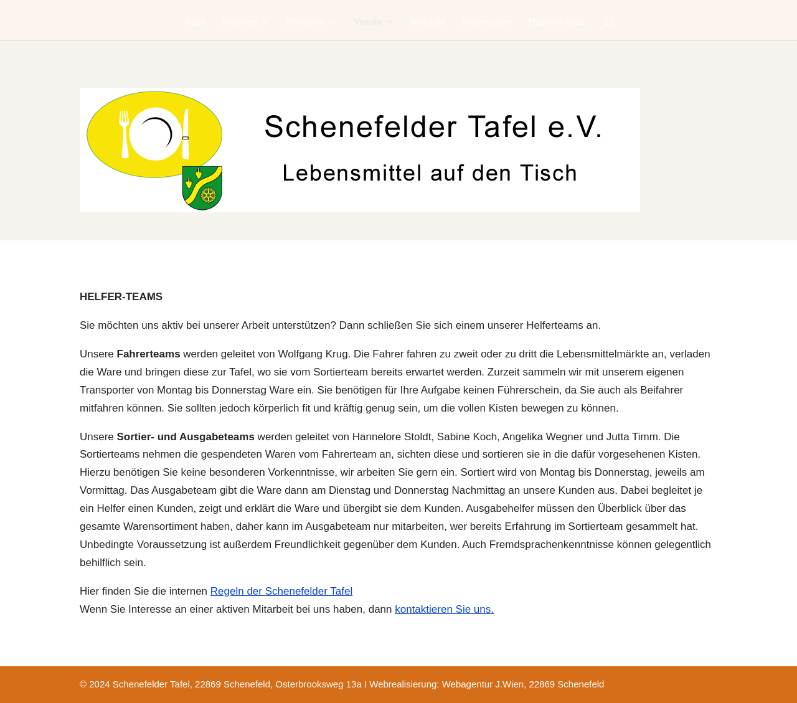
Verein (368, 22)
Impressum (487, 22)
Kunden (239, 22)
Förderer (305, 22)
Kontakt (428, 22)
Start (195, 22)
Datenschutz (557, 22)
